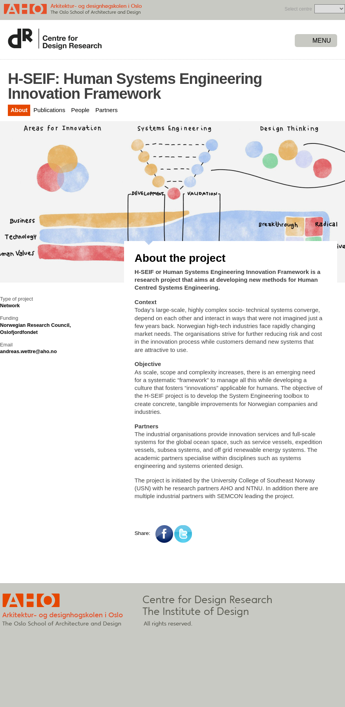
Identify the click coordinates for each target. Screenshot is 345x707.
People (80, 110)
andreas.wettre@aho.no (28, 351)
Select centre (298, 9)
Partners (106, 110)
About (19, 110)
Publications (49, 110)
